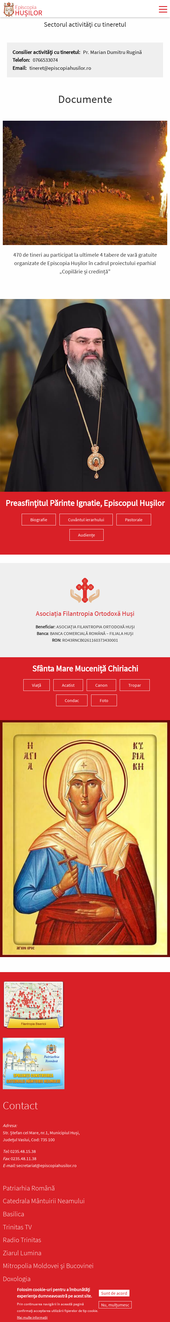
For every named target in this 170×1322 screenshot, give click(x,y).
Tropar (134, 685)
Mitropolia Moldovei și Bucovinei (48, 1265)
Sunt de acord (114, 1293)
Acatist (68, 685)
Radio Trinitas (22, 1239)
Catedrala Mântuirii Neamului (44, 1200)
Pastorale (133, 519)
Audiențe (86, 535)
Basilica (13, 1213)
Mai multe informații (32, 1317)
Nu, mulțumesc (115, 1305)
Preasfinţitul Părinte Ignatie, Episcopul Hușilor (85, 503)
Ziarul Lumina (22, 1252)
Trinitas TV (17, 1226)
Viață (36, 685)
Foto (104, 700)
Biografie (38, 519)
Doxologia (17, 1278)
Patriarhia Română (29, 1187)
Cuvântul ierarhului (86, 519)
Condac (72, 700)
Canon (101, 685)
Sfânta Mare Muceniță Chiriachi (85, 668)
